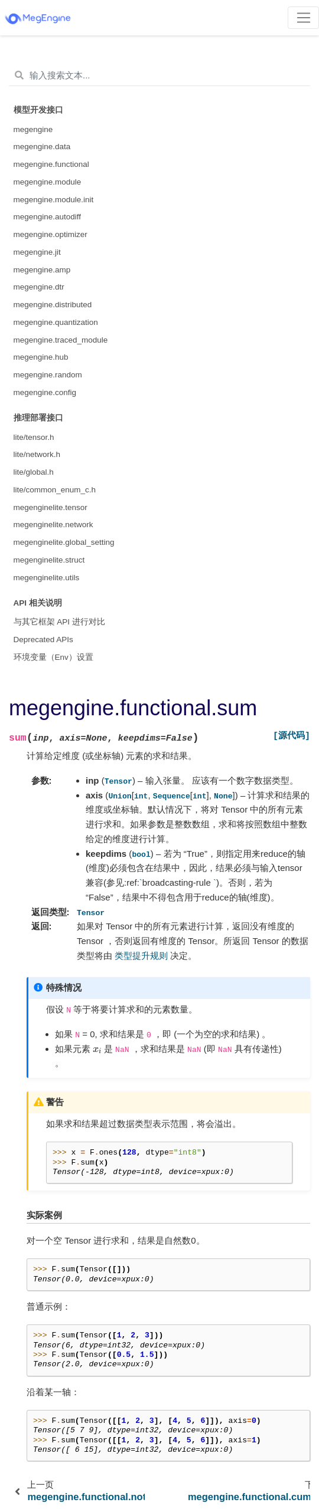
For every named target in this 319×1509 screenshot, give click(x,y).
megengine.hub (41, 357)
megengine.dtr (39, 286)
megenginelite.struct (49, 559)
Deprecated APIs (43, 639)
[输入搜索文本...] (159, 75)
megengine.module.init (54, 199)
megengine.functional (51, 164)
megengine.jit (37, 252)
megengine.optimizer (50, 234)
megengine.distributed (53, 304)
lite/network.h (37, 454)
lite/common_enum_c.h (55, 489)
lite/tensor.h (34, 437)
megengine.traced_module (61, 340)
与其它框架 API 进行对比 (59, 621)
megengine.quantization (56, 322)
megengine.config (45, 392)
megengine (33, 129)
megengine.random (48, 374)
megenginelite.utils (47, 577)
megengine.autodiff (48, 216)
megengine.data (42, 146)
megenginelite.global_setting (64, 542)
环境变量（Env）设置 (53, 657)
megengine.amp (42, 269)
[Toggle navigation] (303, 17)
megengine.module (48, 181)
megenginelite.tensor (50, 507)
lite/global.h (34, 472)
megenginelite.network (53, 524)
